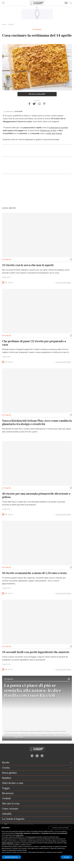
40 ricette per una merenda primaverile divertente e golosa (36, 495)
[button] (29, 103)
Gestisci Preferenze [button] (11, 857)
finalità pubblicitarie (7, 843)
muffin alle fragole (54, 133)
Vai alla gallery (37, 94)
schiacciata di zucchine (58, 127)
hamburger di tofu (48, 130)
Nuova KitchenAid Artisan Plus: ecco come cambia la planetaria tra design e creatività (37, 422)
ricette (9, 283)
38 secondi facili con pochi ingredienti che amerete (35, 652)
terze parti (32, 837)
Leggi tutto (6, 277)
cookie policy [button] (19, 835)
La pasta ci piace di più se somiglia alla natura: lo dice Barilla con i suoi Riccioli (32, 690)
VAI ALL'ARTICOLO (63, 282)
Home (4, 24)
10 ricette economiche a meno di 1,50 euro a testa (34, 573)
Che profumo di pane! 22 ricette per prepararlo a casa (34, 342)
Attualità (11, 24)
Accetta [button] (66, 857)
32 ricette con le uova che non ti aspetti (28, 265)
